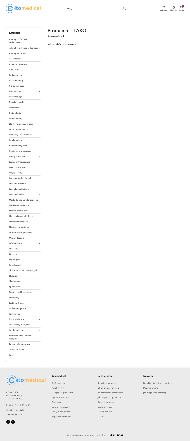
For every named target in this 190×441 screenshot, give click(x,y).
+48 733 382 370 (14, 414)
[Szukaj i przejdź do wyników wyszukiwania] (124, 9)
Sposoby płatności (60, 397)
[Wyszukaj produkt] (96, 8)
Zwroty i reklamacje (61, 407)
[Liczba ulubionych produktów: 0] (173, 8)
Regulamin (56, 402)
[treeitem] (25, 41)
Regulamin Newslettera (62, 416)
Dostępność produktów (62, 392)
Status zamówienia (106, 402)
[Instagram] (13, 422)
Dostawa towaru (105, 407)
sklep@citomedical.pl (15, 409)
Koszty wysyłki (58, 387)
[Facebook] (8, 422)
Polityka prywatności (61, 411)
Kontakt (101, 416)
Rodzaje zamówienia (107, 383)
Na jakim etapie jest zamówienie (158, 383)
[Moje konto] (164, 8)
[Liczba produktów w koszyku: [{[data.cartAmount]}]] (181, 8)
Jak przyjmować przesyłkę (109, 397)
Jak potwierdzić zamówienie (110, 392)
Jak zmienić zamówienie (108, 387)
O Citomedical (58, 383)
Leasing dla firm (105, 411)
